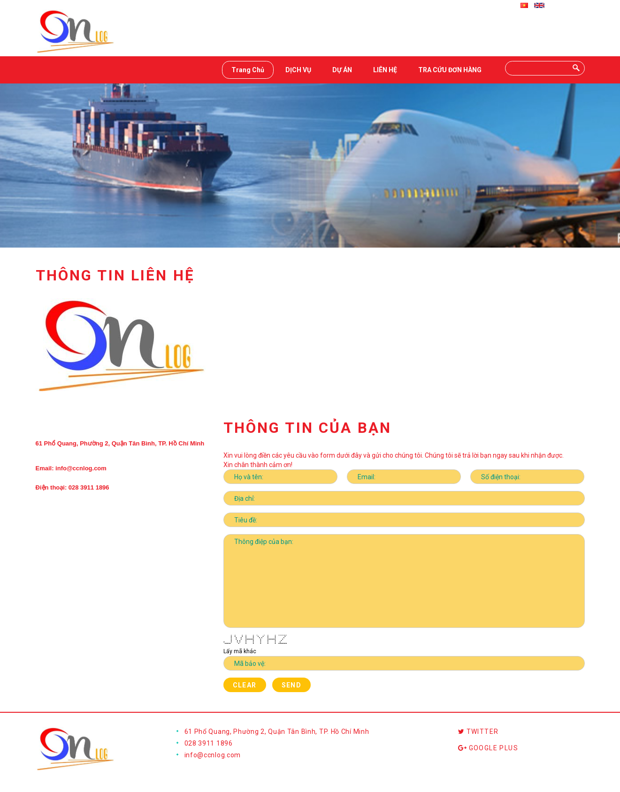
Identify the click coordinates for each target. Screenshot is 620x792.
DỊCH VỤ (298, 70)
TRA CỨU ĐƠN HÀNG (450, 70)
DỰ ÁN (342, 70)
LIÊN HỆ (385, 70)
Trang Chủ (247, 70)
